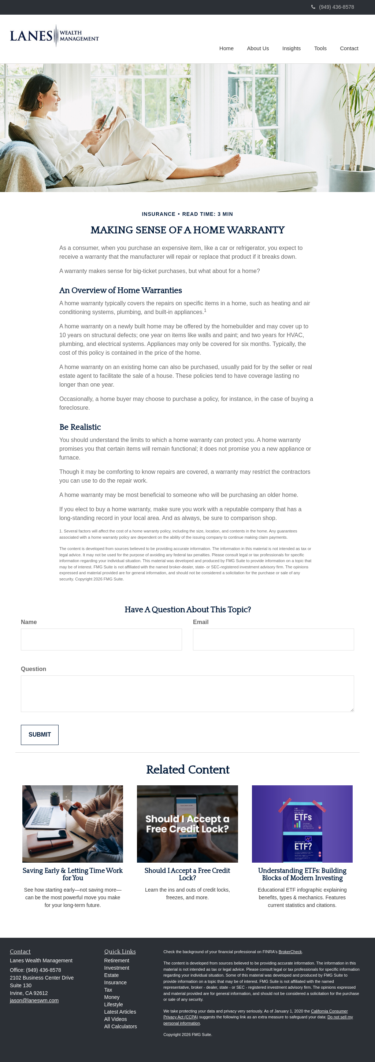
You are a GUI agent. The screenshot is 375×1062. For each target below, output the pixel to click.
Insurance (115, 982)
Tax (108, 990)
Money (112, 997)
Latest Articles (120, 1012)
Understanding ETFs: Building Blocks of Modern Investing (302, 874)
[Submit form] (40, 735)
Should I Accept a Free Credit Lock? (187, 874)
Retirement (116, 960)
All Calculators (120, 1026)
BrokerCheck (290, 951)
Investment (116, 968)
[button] (259, 38)
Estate (111, 975)
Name (29, 622)
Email (201, 622)
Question (33, 669)
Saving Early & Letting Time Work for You (73, 874)
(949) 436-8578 (332, 7)
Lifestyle (113, 1004)
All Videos (115, 1019)
